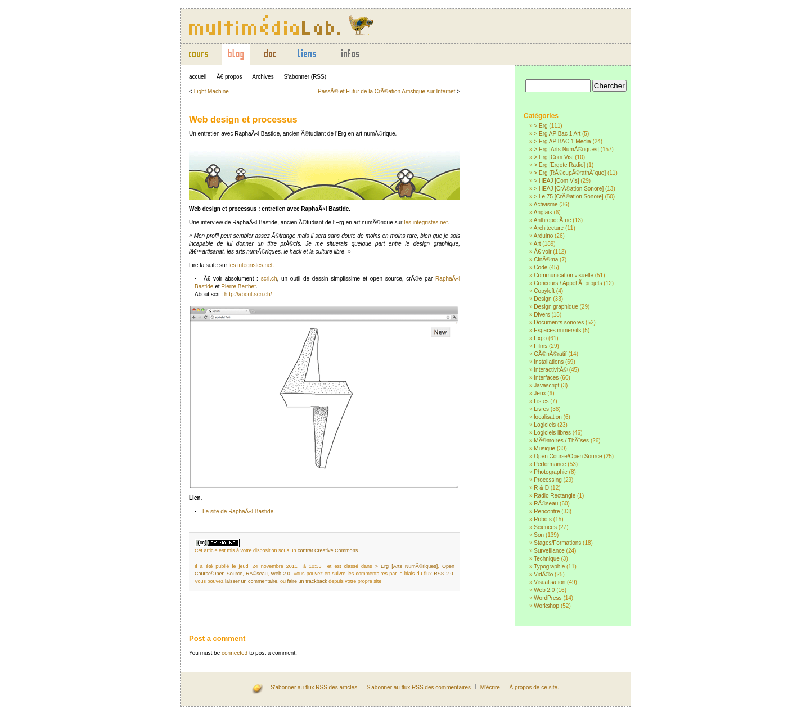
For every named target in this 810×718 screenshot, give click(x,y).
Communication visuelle (563, 275)
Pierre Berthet (238, 286)
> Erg (540, 126)
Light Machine (211, 91)
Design (542, 299)
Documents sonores (559, 322)
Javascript (546, 385)
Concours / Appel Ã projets (568, 283)
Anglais (543, 212)
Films (540, 346)
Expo (540, 338)
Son (539, 535)
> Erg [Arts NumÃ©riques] (566, 149)
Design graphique (556, 307)
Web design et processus (243, 119)
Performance (550, 464)
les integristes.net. (426, 222)
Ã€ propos (229, 77)
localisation (547, 417)
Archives (262, 77)
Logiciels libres (552, 433)
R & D (541, 488)
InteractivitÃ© (551, 370)
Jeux (540, 393)
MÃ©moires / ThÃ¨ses (561, 440)
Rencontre (547, 511)
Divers (542, 314)
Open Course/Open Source (568, 456)
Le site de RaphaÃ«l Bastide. (238, 511)
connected (235, 653)
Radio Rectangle (554, 496)
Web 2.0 (544, 590)
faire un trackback (307, 581)
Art (537, 244)
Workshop (546, 606)
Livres (541, 409)
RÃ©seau (546, 503)
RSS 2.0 (443, 573)
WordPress (547, 598)
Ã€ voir (542, 252)
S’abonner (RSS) (305, 77)
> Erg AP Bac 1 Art (557, 133)
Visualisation (549, 582)
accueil (197, 77)
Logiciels (545, 425)
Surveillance (549, 551)
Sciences (545, 527)
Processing (547, 480)
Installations (549, 362)
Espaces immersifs (557, 330)
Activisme (546, 204)
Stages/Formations (557, 543)
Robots (543, 519)
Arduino (543, 236)
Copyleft (544, 291)
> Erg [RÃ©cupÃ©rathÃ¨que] (570, 173)
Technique (547, 559)
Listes (541, 401)
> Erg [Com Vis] (553, 157)
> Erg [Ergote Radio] (559, 165)
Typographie (549, 566)
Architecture (549, 228)
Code (540, 267)
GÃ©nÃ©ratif (550, 354)
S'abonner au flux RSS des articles (314, 687)
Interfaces (546, 377)
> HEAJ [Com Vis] (556, 181)
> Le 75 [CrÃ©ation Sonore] (568, 196)
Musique (544, 448)
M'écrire (490, 687)
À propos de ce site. (534, 687)
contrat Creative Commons (328, 550)
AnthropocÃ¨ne (553, 220)
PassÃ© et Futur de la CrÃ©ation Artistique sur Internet (386, 91)
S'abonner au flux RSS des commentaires (419, 687)
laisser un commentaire (251, 581)
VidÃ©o (543, 574)
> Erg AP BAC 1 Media (562, 141)
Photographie (551, 472)
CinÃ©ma (546, 259)
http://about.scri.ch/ (248, 294)
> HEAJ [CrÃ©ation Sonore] (569, 189)
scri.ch (269, 279)
